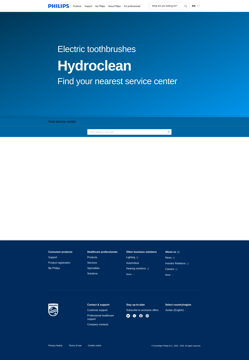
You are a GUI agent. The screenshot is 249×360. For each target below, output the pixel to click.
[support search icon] (186, 6)
